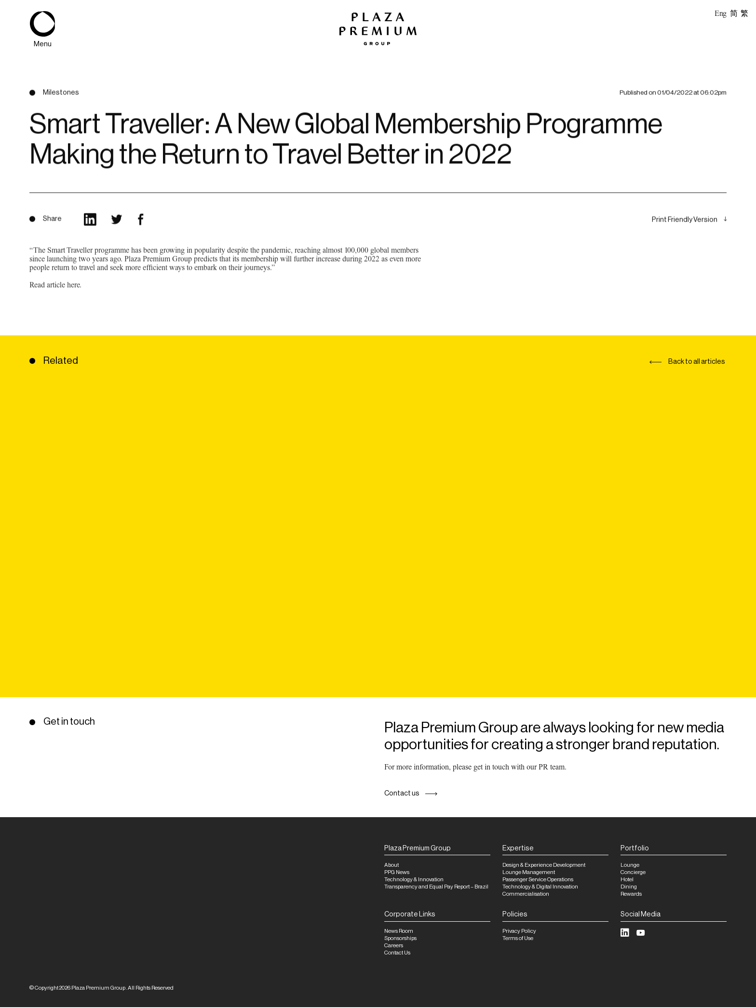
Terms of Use (517, 938)
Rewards (631, 894)
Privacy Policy (519, 931)
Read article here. (55, 296)
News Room (398, 931)
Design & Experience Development (543, 865)
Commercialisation (525, 894)
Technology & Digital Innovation (540, 886)
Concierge (633, 872)
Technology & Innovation (414, 879)
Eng (721, 13)
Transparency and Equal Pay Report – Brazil (436, 886)
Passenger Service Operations (537, 879)
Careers (393, 945)
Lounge (630, 865)
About (391, 865)
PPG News (396, 872)
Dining (629, 886)
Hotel (627, 879)
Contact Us (397, 952)
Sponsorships (400, 938)
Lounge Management (528, 872)
